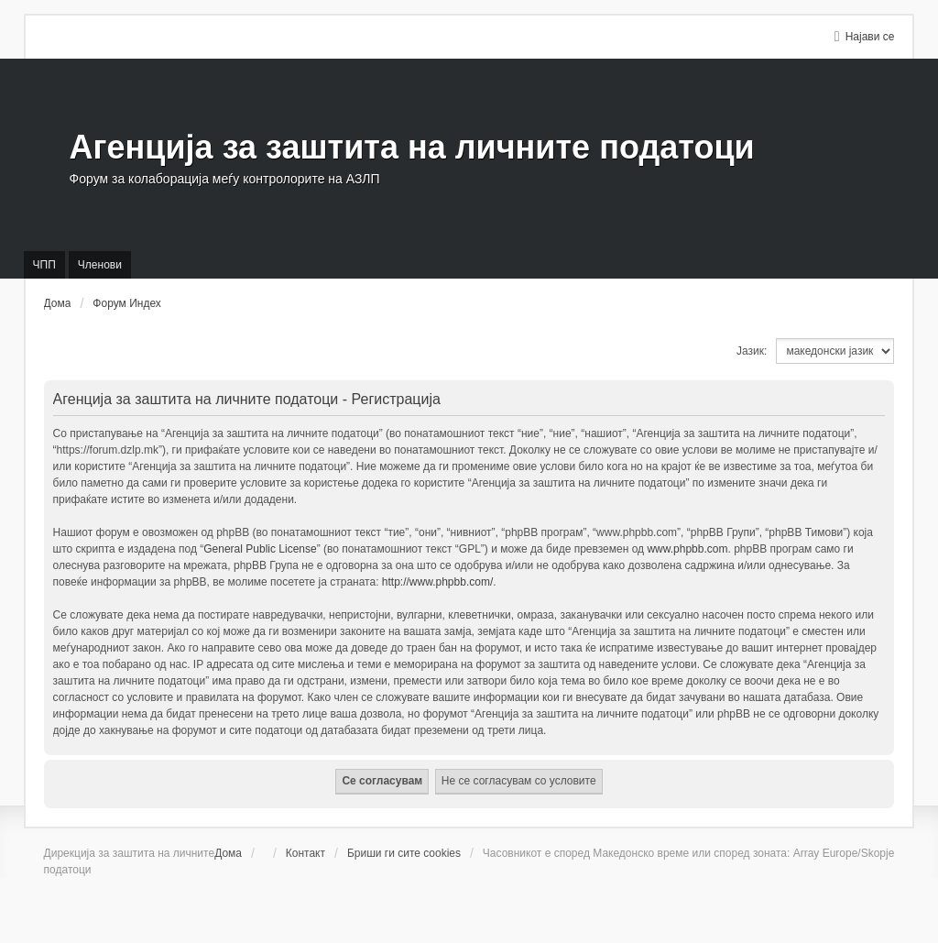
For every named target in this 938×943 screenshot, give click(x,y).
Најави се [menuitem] (870, 36)
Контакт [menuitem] (305, 853)
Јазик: (751, 351)
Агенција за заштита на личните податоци (412, 147)
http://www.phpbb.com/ (437, 582)
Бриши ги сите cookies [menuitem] (404, 853)
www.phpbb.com (687, 549)
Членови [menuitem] (100, 264)
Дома (228, 853)
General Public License (259, 549)
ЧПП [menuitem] (44, 264)
